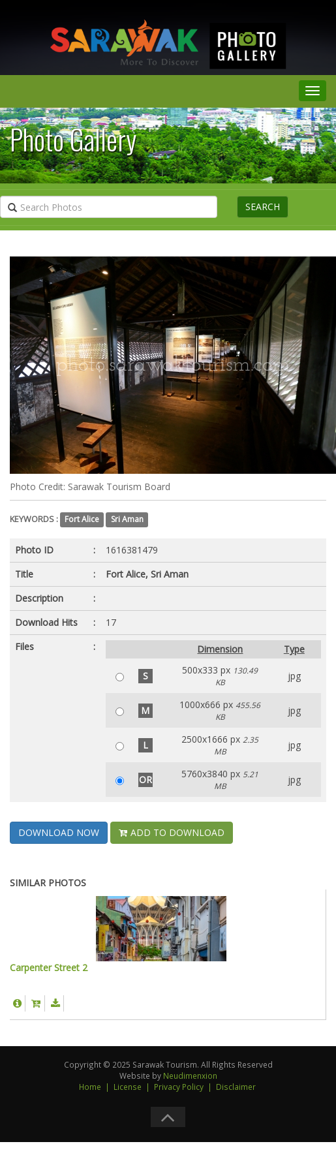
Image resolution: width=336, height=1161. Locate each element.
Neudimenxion (190, 1075)
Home (90, 1086)
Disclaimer (236, 1086)
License (128, 1086)
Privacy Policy (179, 1086)
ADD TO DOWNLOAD (171, 832)
